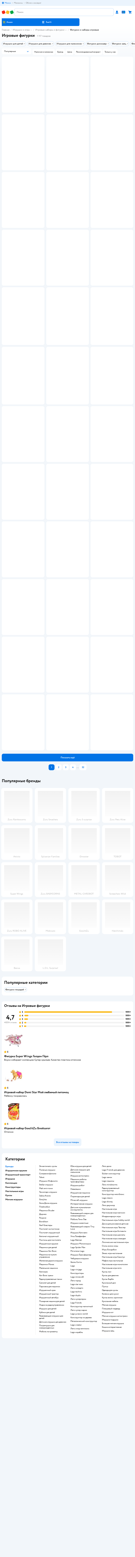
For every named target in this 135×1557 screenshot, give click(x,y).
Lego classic (107, 1450)
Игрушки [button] (10, 1430)
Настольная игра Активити (114, 1483)
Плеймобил (44, 1459)
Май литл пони (46, 1440)
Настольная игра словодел (114, 1490)
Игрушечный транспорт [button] (17, 1426)
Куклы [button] (8, 1447)
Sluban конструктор (111, 1425)
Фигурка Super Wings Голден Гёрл (26, 1308)
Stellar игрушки (46, 1437)
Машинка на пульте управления (48, 1507)
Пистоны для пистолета (50, 1492)
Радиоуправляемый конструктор (110, 1441)
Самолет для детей (47, 1535)
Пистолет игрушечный (49, 1484)
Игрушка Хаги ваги (78, 1484)
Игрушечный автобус (49, 1549)
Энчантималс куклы (48, 1418)
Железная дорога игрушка (50, 1513)
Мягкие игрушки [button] (14, 1451)
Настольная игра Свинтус (113, 1509)
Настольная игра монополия (115, 1516)
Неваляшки (75, 1441)
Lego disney (107, 1453)
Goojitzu (43, 1451)
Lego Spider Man (77, 1499)
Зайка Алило (45, 1448)
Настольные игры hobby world (116, 1472)
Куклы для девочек (110, 1527)
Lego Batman (76, 1492)
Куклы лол (106, 1524)
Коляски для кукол (110, 1546)
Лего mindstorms (109, 1437)
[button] (46, 22)
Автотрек (43, 1524)
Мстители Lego (77, 1503)
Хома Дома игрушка (48, 1455)
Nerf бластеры (45, 1477)
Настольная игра (109, 1461)
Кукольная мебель (110, 1553)
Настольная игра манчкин (113, 1465)
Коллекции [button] (11, 1434)
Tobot (41, 1429)
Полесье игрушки (47, 1422)
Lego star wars (76, 1536)
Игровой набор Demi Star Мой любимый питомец (36, 1344)
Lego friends (76, 1555)
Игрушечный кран (47, 1542)
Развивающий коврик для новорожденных (81, 1466)
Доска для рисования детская (115, 1476)
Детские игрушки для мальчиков (80, 1423)
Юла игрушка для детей (80, 1418)
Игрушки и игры (21, 29)
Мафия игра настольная (112, 1513)
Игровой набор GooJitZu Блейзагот (27, 1380)
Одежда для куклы (110, 1542)
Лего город (75, 1532)
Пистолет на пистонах (49, 1481)
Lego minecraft (77, 1529)
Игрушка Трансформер (80, 1507)
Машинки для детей (48, 1499)
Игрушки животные (79, 1475)
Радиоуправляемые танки (50, 1531)
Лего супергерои (78, 1551)
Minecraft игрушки (78, 1452)
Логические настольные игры (115, 1494)
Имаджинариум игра (111, 1468)
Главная (5, 29)
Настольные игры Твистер (114, 1479)
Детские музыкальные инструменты (80, 1460)
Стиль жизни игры (110, 1498)
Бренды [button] (9, 1418)
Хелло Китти (76, 1514)
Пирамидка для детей (80, 1448)
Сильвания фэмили (47, 1425)
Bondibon (43, 1473)
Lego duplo (75, 1547)
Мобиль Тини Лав (78, 1471)
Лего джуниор (108, 1457)
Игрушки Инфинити (48, 1433)
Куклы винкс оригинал (112, 1549)
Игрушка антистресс (79, 1428)
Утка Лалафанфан (78, 1488)
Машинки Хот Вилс (48, 1503)
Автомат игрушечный (49, 1488)
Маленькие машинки (48, 1520)
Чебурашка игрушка (79, 1510)
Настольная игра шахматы (113, 1487)
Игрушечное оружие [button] (16, 1422)
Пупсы (105, 1538)
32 (83, 1019)
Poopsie (42, 1470)
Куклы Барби (108, 1531)
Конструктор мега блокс (113, 1446)
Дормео (43, 1466)
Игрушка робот (77, 1437)
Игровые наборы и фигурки (49, 29)
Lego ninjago (76, 1521)
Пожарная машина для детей (52, 1553)
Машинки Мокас (46, 1516)
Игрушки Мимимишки (80, 1496)
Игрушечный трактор (49, 1546)
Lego (72, 1518)
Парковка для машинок (49, 1538)
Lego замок (107, 1429)
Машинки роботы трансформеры (78, 1432)
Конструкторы (77, 1525)
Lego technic (76, 1544)
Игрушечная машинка (80, 1445)
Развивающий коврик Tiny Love (82, 1479)
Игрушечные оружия (48, 1496)
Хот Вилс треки (46, 1527)
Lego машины (108, 1433)
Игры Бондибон (109, 1501)
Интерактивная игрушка (81, 1456)
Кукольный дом (109, 1535)
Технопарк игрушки (48, 1444)
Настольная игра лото (112, 1520)
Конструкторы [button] (13, 1439)
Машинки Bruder (47, 1462)
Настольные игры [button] (14, 1443)
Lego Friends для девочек (113, 1422)
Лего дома (106, 1418)
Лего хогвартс (76, 1540)
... (78, 1019)
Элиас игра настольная (112, 1505)
